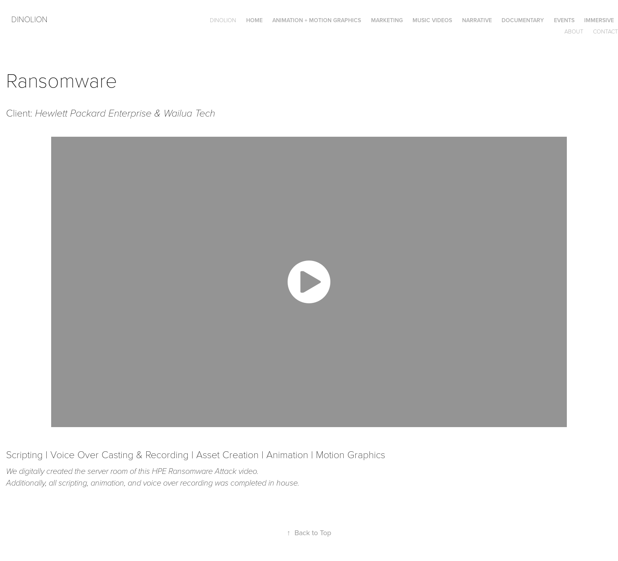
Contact (605, 31)
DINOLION (223, 20)
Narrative (477, 20)
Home (254, 20)
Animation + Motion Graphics (316, 20)
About (573, 31)
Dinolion (29, 19)
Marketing (387, 20)
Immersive (599, 20)
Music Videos (432, 20)
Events (564, 20)
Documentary (523, 20)
